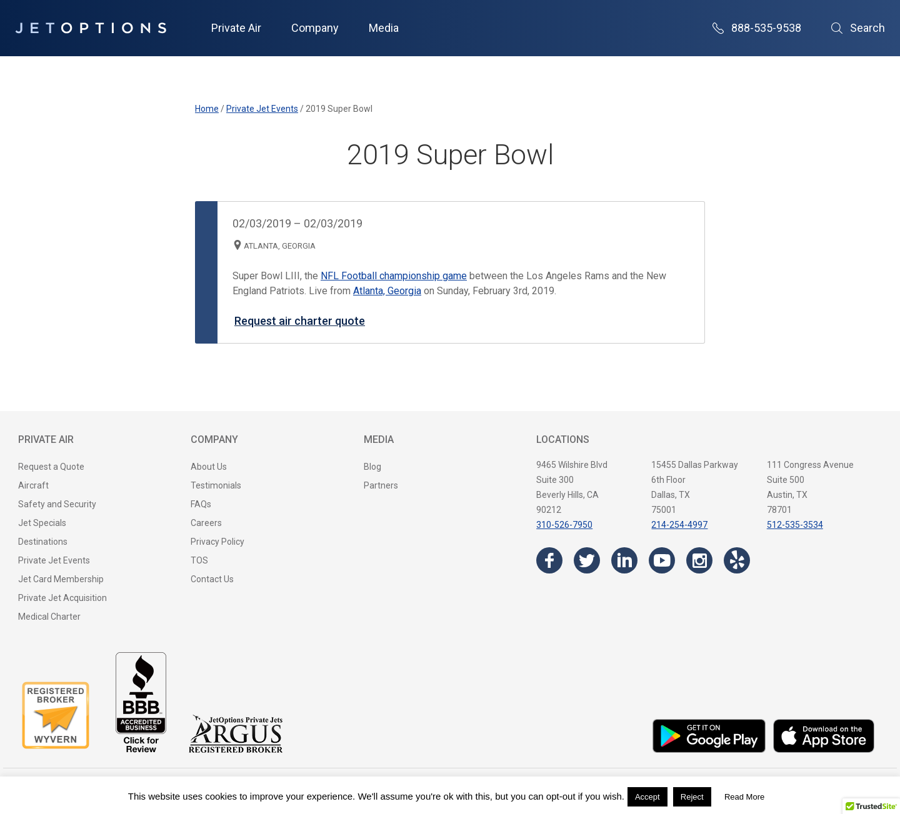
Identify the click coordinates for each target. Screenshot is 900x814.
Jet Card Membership (61, 579)
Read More (744, 797)
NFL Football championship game (394, 276)
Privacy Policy (217, 542)
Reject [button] (692, 797)
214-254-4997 (679, 525)
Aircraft (33, 485)
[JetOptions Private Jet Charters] (90, 28)
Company (315, 27)
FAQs (201, 504)
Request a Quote (51, 467)
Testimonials (216, 485)
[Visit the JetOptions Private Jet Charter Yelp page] (737, 560)
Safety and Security (57, 504)
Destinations (43, 542)
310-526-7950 (564, 525)
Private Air (236, 27)
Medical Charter (49, 617)
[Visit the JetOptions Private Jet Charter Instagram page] (699, 560)
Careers (206, 523)
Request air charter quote (299, 320)
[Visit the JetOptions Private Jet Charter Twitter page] (587, 560)
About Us (209, 467)
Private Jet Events (54, 560)
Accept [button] (647, 797)
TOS (199, 560)
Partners (381, 485)
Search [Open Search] (858, 27)
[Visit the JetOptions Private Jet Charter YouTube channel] (662, 560)
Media (384, 27)
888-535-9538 (756, 27)
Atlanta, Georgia (387, 291)
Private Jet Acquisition (62, 598)
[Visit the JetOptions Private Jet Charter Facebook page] (549, 560)
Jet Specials (42, 523)
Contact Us (212, 579)
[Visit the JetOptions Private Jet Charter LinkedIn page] (624, 560)
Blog (372, 467)
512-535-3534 (795, 525)
